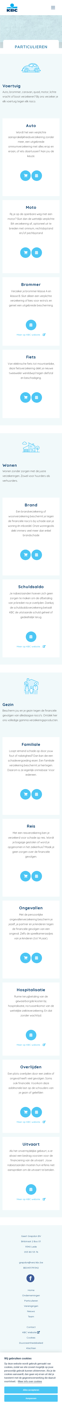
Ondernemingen (31, 1295)
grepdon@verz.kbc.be (31, 1262)
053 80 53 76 (31, 1251)
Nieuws (31, 1311)
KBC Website (31, 1332)
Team (31, 1316)
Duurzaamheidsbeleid (31, 1342)
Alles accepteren (31, 1390)
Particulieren (31, 1300)
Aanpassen (31, 1398)
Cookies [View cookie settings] (31, 1337)
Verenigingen (31, 1305)
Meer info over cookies (30, 1381)
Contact (31, 1327)
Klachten (31, 1348)
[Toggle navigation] (53, 7)
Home (31, 1290)
